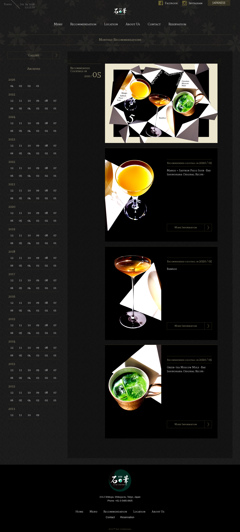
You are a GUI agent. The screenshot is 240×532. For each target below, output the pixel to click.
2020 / (92, 76)
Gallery (33, 55)
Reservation (177, 24)
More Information (186, 227)
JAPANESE (219, 2)
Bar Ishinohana (120, 480)
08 (46, 100)
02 (29, 86)
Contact (154, 24)
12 (11, 100)
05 (20, 108)
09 (37, 100)
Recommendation (83, 24)
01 (37, 86)
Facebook (171, 3)
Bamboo (172, 269)
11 (20, 100)
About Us (133, 24)
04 (11, 86)
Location (111, 24)
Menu (58, 24)
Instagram (195, 3)
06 (11, 108)
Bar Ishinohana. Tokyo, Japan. (120, 11)
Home (79, 511)
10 (29, 100)
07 (54, 100)
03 (20, 86)
